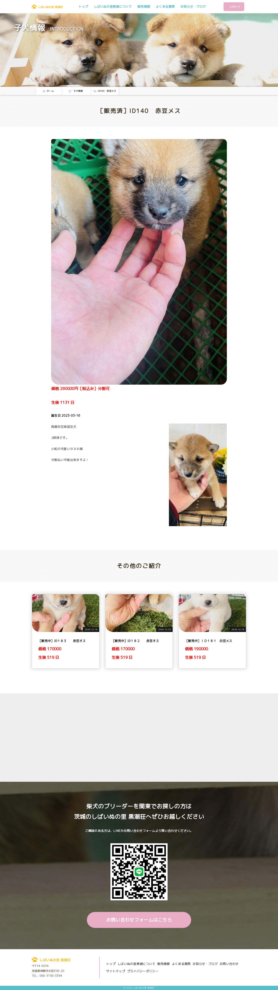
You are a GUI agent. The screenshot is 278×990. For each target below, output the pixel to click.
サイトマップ (115, 971)
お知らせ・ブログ (193, 6)
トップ (83, 6)
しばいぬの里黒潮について (113, 6)
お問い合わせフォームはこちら (139, 920)
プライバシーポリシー (142, 971)
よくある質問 (165, 6)
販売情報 (143, 6)
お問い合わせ (229, 964)
